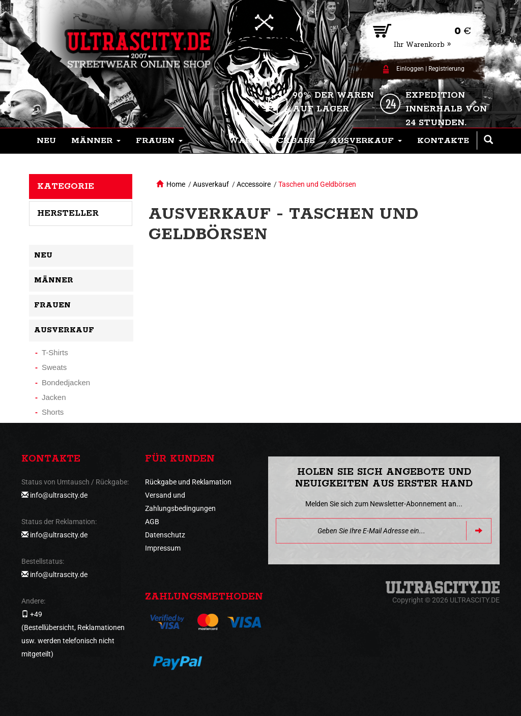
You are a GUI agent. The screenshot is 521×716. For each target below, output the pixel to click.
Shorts (53, 412)
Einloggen (410, 68)
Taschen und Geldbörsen (317, 184)
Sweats (54, 367)
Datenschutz (165, 535)
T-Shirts (55, 352)
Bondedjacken (66, 382)
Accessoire (254, 184)
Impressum (163, 548)
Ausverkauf (211, 184)
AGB (152, 522)
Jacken (54, 397)
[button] (96, 141)
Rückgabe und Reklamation (188, 482)
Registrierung (446, 68)
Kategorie (65, 186)
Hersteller (68, 213)
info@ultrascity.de (59, 495)
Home (175, 184)
